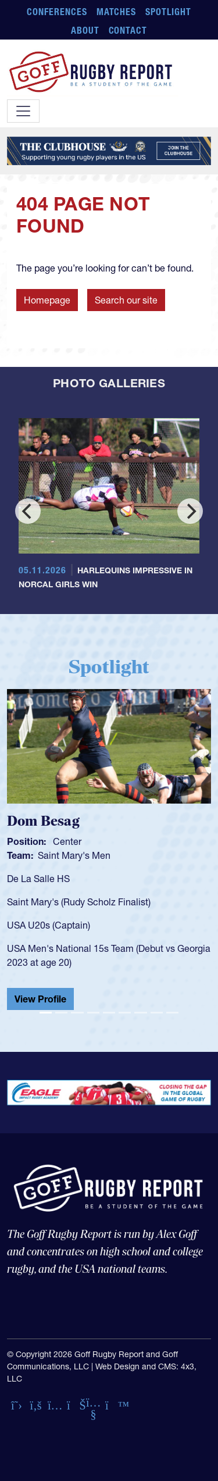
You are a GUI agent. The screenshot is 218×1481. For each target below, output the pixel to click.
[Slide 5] (109, 1012)
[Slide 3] (77, 1012)
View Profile (40, 999)
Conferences (57, 11)
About (85, 30)
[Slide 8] (157, 1012)
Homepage (47, 300)
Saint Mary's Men (74, 855)
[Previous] (28, 511)
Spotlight (168, 11)
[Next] (190, 511)
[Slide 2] (61, 1012)
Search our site (126, 300)
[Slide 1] (46, 1012)
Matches (117, 11)
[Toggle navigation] (23, 111)
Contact (128, 30)
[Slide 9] (172, 1012)
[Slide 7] (140, 1012)
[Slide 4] (93, 1012)
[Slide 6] (125, 1012)
